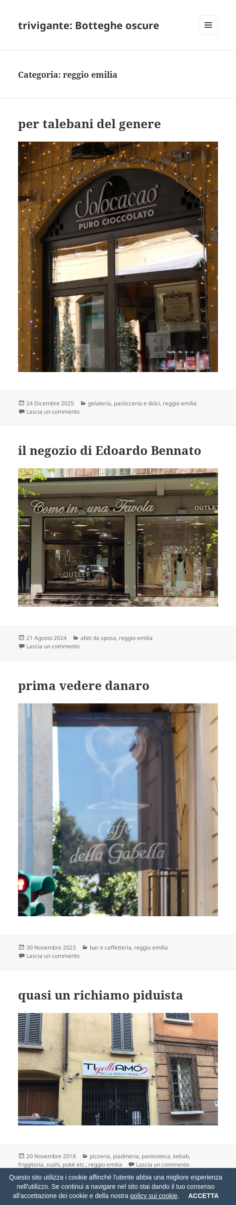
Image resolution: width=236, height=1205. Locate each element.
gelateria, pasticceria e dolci (124, 403)
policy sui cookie (153, 1195)
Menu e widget (208, 34)
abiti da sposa (98, 638)
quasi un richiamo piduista (100, 995)
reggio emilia (180, 403)
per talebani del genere (89, 123)
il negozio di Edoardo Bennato (109, 450)
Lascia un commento (53, 412)
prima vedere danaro (83, 685)
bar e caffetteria (110, 947)
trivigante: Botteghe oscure (88, 25)
